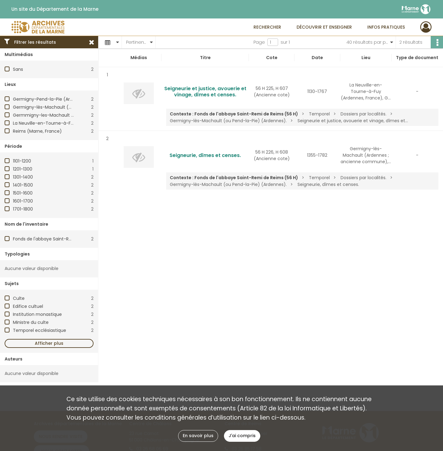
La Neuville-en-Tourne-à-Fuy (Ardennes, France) (66, 123)
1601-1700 (23, 201)
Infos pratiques (386, 27)
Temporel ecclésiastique (39, 330)
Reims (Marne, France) (37, 131)
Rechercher (267, 27)
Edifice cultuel (28, 306)
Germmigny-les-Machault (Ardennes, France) (63, 115)
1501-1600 (23, 193)
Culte (19, 298)
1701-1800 (23, 209)
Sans (18, 69)
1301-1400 (23, 177)
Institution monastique (37, 314)
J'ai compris (242, 436)
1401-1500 (23, 185)
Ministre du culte (31, 322)
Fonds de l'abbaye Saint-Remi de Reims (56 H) (63, 239)
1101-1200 (22, 161)
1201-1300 (22, 169)
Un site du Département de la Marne (54, 9)
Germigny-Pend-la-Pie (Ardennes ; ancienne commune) (74, 99)
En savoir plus (198, 436)
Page (259, 42)
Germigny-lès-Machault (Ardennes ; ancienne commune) (76, 107)
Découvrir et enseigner (324, 27)
